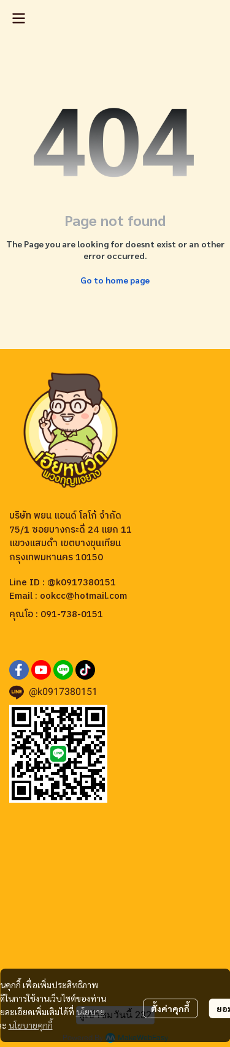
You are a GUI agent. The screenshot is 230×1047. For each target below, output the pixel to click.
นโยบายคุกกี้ (31, 1024)
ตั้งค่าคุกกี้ (170, 1008)
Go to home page (115, 279)
